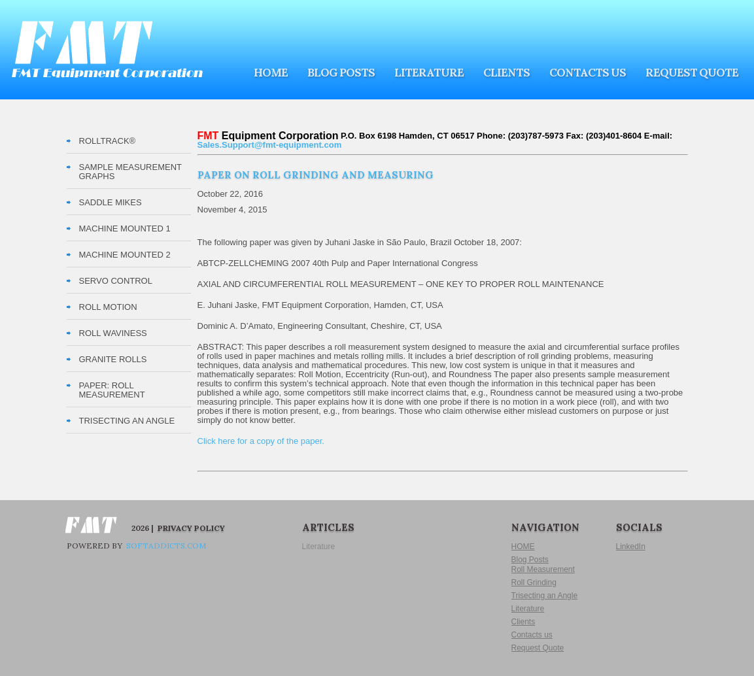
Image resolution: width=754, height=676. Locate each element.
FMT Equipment (107, 49)
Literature (429, 72)
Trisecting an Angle (544, 595)
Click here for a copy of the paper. (260, 441)
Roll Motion (108, 307)
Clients (506, 72)
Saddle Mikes (110, 202)
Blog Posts (341, 72)
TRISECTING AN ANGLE (127, 421)
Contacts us (587, 72)
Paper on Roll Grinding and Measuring (315, 175)
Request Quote (691, 72)
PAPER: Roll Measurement (112, 389)
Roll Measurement (543, 569)
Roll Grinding (534, 582)
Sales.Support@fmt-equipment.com (269, 145)
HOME (271, 72)
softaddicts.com (165, 545)
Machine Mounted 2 (125, 255)
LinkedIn (630, 546)
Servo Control (115, 281)
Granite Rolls (113, 359)
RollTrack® (107, 141)
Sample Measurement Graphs (130, 171)
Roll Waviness (113, 333)
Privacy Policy (191, 528)
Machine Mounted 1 (125, 228)
